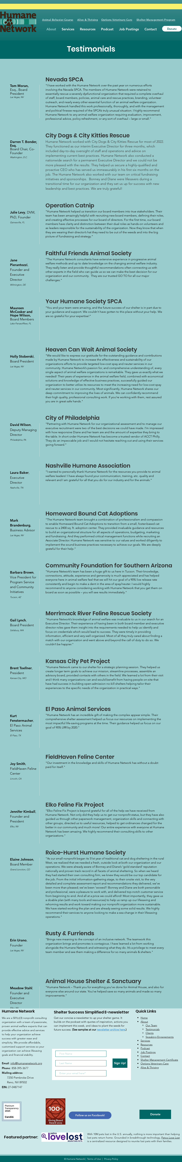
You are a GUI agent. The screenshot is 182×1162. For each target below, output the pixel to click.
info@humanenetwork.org (26, 1063)
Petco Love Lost (170, 1137)
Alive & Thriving (87, 19)
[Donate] (172, 28)
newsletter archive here (111, 1029)
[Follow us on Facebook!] (90, 1115)
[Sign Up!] (120, 1063)
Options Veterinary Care (116, 19)
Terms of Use (94, 1159)
